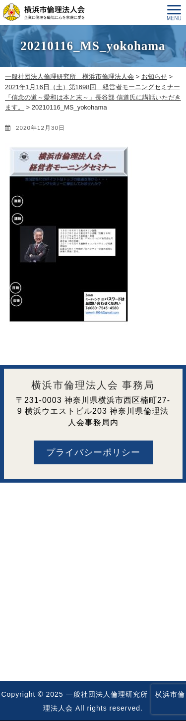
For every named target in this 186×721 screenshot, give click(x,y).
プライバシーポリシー (93, 452)
